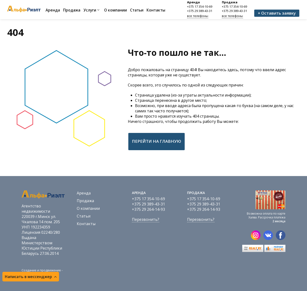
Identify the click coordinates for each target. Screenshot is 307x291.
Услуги (89, 10)
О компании (115, 10)
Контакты (156, 10)
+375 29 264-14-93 (148, 209)
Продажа (71, 10)
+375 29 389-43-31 (199, 11)
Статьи (136, 10)
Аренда (53, 10)
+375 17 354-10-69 (199, 6)
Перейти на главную (156, 141)
